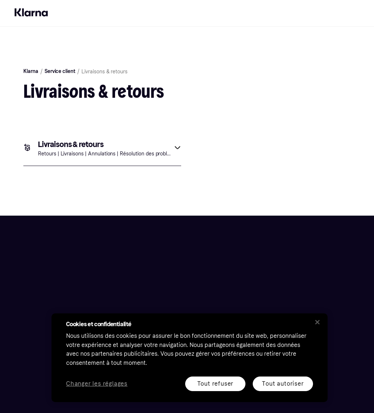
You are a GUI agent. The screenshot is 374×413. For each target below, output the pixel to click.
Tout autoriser (283, 383)
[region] (189, 357)
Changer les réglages (96, 384)
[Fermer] (317, 322)
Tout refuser (215, 383)
